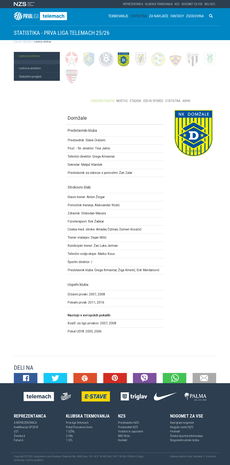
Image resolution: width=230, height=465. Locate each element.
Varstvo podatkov (35, 460)
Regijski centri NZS (181, 427)
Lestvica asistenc (28, 68)
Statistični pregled (28, 76)
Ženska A (19, 436)
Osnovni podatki (102, 101)
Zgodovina (195, 16)
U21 (16, 431)
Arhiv (187, 101)
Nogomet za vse (192, 4)
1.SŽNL (70, 431)
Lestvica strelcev (42, 41)
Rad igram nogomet (182, 422)
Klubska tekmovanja (159, 4)
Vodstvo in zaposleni (130, 431)
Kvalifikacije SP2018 (26, 427)
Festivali (175, 431)
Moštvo (122, 101)
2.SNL (69, 436)
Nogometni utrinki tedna (184, 440)
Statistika (138, 16)
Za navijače (159, 16)
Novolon (212, 456)
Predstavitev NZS (128, 422)
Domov (17, 41)
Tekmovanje (118, 16)
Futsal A (18, 440)
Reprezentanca (133, 4)
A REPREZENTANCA (25, 422)
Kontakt (122, 440)
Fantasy (177, 16)
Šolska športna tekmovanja (186, 436)
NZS (177, 4)
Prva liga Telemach (77, 422)
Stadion (135, 101)
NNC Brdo (124, 436)
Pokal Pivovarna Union (79, 427)
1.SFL (69, 440)
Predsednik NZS (128, 427)
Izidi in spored (153, 101)
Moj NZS (210, 4)
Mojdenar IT (199, 456)
